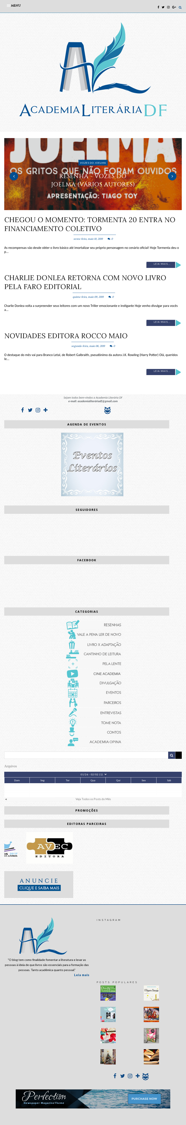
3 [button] (99, 208)
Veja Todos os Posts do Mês (93, 799)
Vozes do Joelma (93, 162)
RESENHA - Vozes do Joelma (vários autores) (93, 180)
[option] (93, 174)
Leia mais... (162, 264)
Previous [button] (14, 176)
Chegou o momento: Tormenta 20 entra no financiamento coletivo (89, 224)
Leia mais (81, 975)
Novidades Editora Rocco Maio (66, 335)
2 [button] (93, 208)
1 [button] (87, 208)
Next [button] (172, 176)
